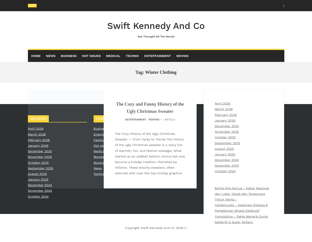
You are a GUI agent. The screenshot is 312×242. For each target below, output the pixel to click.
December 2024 (227, 160)
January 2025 (225, 154)
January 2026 (225, 120)
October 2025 (225, 137)
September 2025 (227, 143)
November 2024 (227, 165)
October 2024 (225, 171)
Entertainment (157, 56)
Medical (113, 56)
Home (36, 56)
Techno (132, 56)
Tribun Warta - (226, 199)
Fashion (153, 119)
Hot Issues (91, 56)
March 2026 (224, 109)
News (51, 56)
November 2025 (227, 131)
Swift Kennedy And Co (156, 30)
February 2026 (226, 115)
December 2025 (227, 126)
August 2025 (224, 148)
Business (69, 56)
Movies (182, 56)
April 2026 (223, 103)
